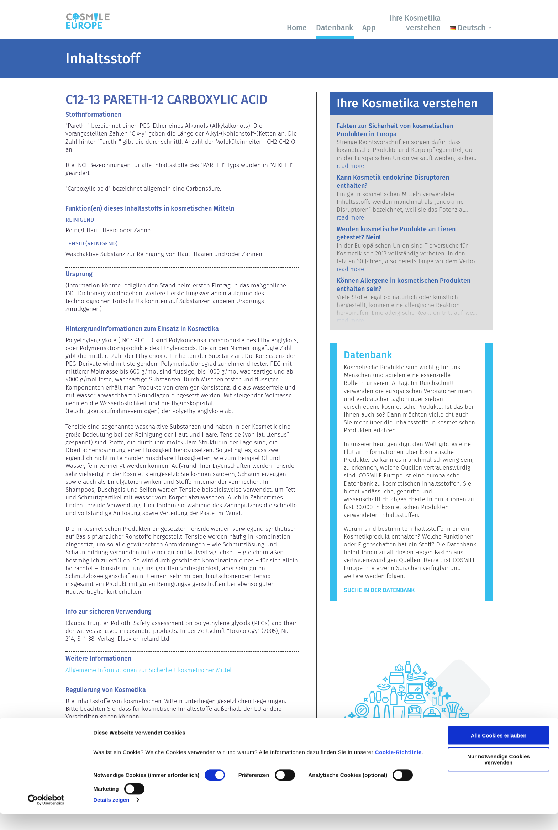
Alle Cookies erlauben (499, 752)
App (369, 27)
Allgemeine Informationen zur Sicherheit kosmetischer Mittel (148, 670)
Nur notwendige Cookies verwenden (498, 775)
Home (297, 27)
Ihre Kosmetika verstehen (415, 23)
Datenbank (334, 27)
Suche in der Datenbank (379, 590)
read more (350, 166)
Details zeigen (111, 816)
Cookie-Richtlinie (398, 768)
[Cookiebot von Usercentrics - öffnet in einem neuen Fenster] (46, 816)
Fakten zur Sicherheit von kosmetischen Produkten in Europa (395, 130)
